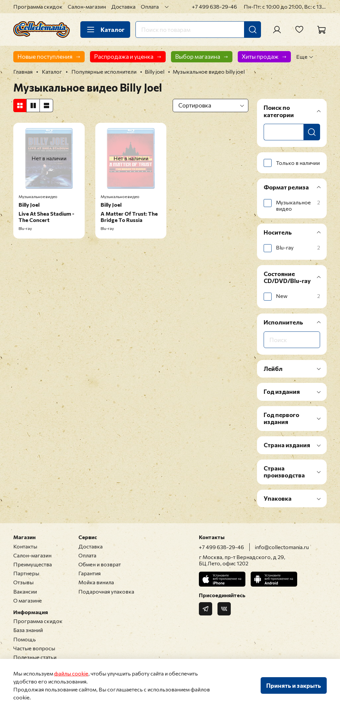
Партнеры (26, 573)
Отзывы (23, 582)
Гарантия (89, 573)
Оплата (150, 6)
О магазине (27, 600)
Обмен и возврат (99, 564)
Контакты (25, 546)
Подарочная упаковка (106, 591)
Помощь (24, 639)
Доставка (123, 6)
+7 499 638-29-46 (214, 6)
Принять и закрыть (293, 685)
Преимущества (32, 564)
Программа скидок (37, 6)
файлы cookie (71, 673)
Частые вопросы (34, 648)
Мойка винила (96, 582)
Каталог (105, 29)
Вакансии (25, 591)
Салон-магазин (87, 6)
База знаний (28, 630)
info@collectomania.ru (282, 547)
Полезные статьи (34, 657)
